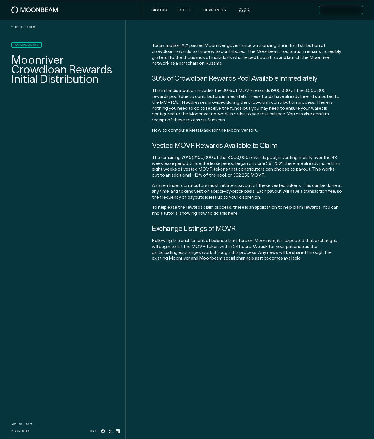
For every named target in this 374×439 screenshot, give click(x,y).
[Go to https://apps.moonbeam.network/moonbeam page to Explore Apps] (341, 10)
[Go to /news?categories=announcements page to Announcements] (26, 45)
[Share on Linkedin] (118, 431)
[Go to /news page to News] (268, 10)
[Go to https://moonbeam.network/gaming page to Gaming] (159, 10)
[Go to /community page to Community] (215, 10)
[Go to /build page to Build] (185, 10)
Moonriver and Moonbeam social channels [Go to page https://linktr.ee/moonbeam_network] (211, 258)
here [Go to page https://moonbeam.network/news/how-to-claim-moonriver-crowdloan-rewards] (233, 213)
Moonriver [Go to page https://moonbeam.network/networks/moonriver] (320, 57)
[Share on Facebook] (103, 431)
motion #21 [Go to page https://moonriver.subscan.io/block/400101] (177, 45)
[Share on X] (110, 431)
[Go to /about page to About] (245, 10)
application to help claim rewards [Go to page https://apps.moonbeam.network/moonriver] (288, 207)
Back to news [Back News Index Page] (24, 27)
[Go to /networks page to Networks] (296, 10)
